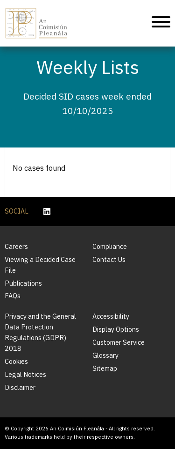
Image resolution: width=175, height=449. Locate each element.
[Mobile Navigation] (161, 23)
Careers (16, 246)
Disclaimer (20, 387)
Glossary (105, 355)
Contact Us (109, 259)
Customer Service (118, 342)
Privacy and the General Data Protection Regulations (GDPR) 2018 (40, 332)
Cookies (16, 361)
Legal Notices (25, 374)
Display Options (115, 329)
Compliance (109, 246)
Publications (23, 283)
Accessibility (110, 316)
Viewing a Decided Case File (40, 265)
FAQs (13, 295)
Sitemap (104, 368)
